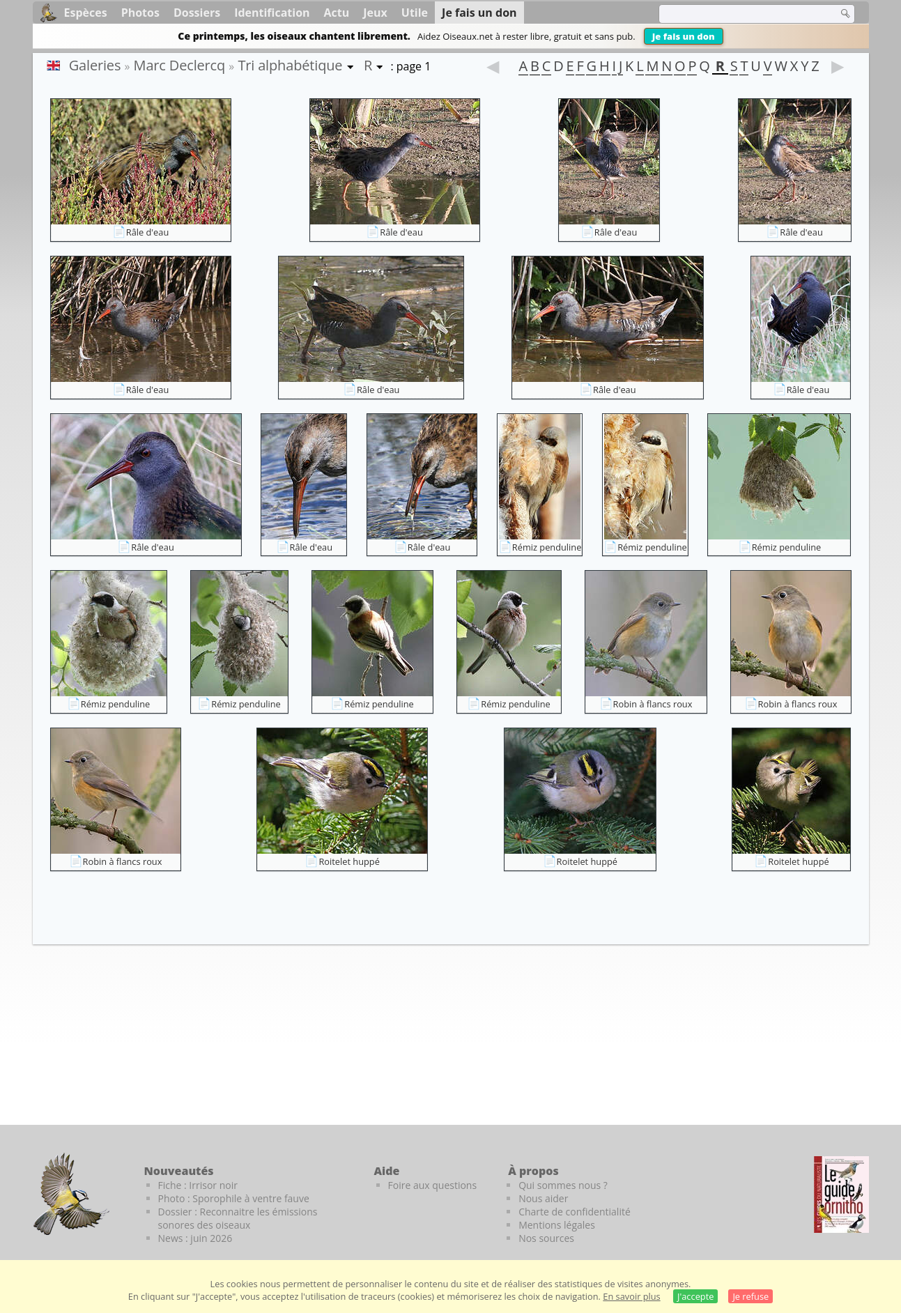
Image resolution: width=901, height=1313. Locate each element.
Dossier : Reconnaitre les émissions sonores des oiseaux (238, 1218)
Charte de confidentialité (574, 1211)
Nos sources (546, 1238)
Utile (414, 12)
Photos (140, 12)
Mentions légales (556, 1224)
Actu (337, 12)
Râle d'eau (147, 232)
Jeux (375, 12)
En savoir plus (631, 1296)
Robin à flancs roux (653, 704)
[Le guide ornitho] (841, 1194)
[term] (739, 14)
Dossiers (197, 12)
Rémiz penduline (547, 547)
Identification (271, 12)
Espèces (85, 12)
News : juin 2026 (195, 1238)
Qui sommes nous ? (563, 1185)
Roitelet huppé (348, 861)
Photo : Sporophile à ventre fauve (233, 1198)
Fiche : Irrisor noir (198, 1185)
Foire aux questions (432, 1185)
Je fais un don (683, 36)
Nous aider (543, 1198)
